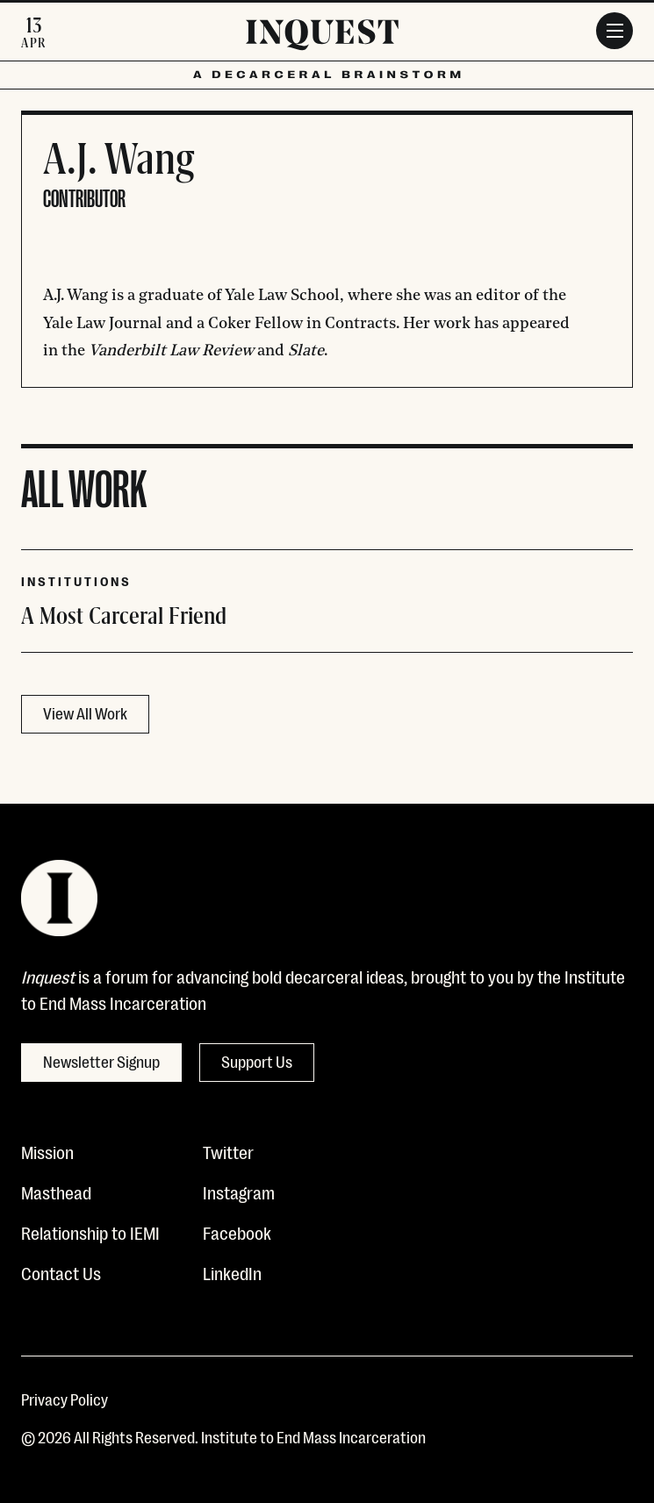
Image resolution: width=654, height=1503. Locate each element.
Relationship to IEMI (90, 1231)
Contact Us (61, 1272)
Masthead (56, 1191)
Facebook (237, 1231)
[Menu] (614, 30)
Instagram (239, 1191)
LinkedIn (232, 1272)
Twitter (228, 1151)
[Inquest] (322, 38)
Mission (47, 1151)
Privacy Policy (64, 1398)
